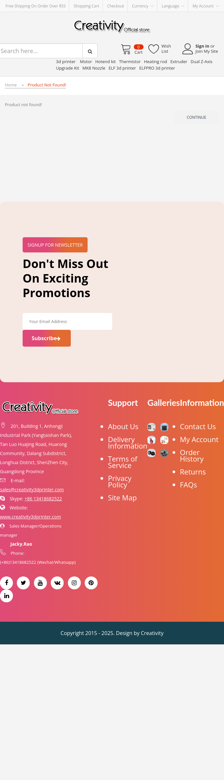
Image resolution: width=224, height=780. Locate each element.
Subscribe (47, 338)
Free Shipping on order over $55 (35, 6)
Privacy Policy (120, 481)
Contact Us (198, 426)
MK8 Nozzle (93, 68)
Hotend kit (105, 61)
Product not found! (47, 85)
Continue (196, 117)
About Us (123, 426)
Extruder (178, 61)
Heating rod (155, 61)
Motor (86, 61)
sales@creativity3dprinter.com (32, 489)
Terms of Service (122, 462)
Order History (192, 455)
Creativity (152, 633)
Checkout (115, 6)
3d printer (66, 61)
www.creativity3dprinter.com (30, 517)
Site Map (122, 497)
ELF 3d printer (122, 68)
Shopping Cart (86, 6)
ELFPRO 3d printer (157, 68)
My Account (199, 439)
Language (173, 6)
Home (11, 85)
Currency (143, 6)
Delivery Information (127, 442)
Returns (193, 471)
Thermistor (130, 61)
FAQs (188, 484)
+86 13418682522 (43, 499)
